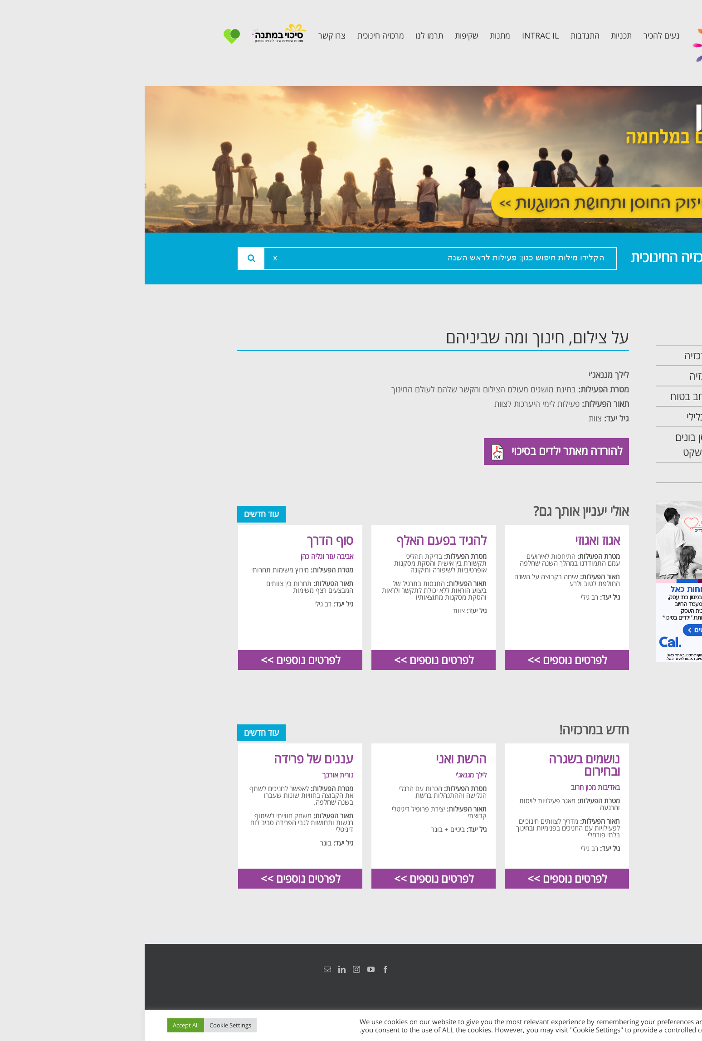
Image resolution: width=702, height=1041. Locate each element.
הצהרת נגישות (599, 969)
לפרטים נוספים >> (422, 659)
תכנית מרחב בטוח (567, 396)
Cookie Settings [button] (86, 1025)
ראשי (593, 334)
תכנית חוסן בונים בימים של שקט (570, 444)
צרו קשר (586, 472)
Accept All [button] (41, 1025)
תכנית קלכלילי (575, 416)
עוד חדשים (116, 513)
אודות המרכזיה (574, 355)
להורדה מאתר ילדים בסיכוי (412, 451)
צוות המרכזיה (577, 375)
